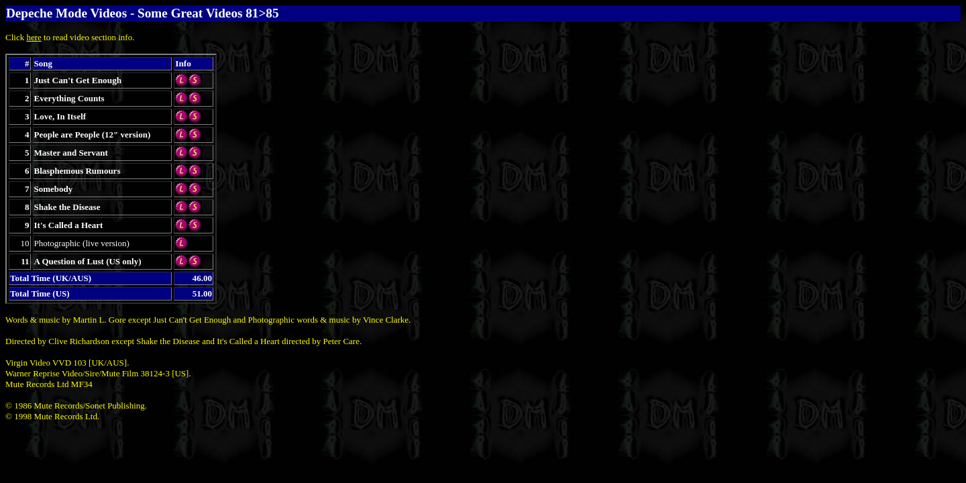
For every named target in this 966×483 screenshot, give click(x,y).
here (33, 37)
